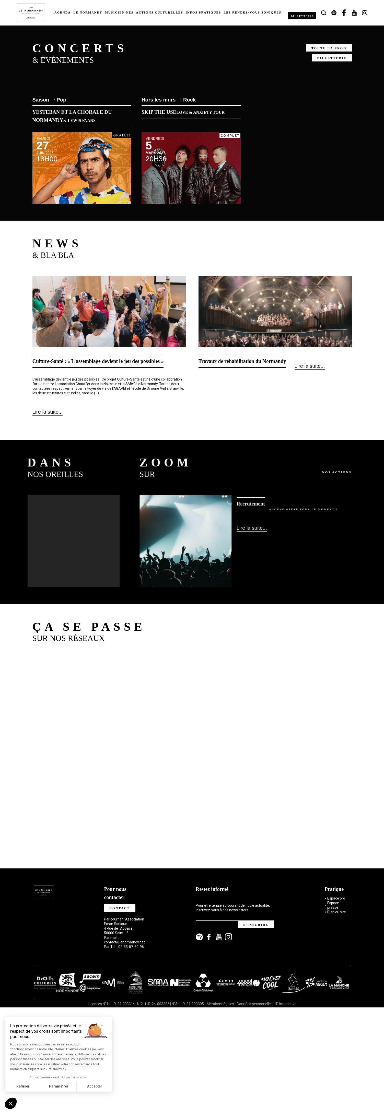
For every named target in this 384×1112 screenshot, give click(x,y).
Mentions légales (220, 1003)
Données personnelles (255, 1003)
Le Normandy (87, 12)
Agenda (62, 12)
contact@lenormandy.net (124, 941)
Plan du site (336, 911)
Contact (119, 907)
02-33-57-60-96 (131, 945)
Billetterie (303, 16)
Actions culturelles (159, 12)
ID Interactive (285, 1003)
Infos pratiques (203, 12)
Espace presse (333, 904)
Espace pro (336, 897)
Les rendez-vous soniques (252, 12)
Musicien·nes (119, 12)
